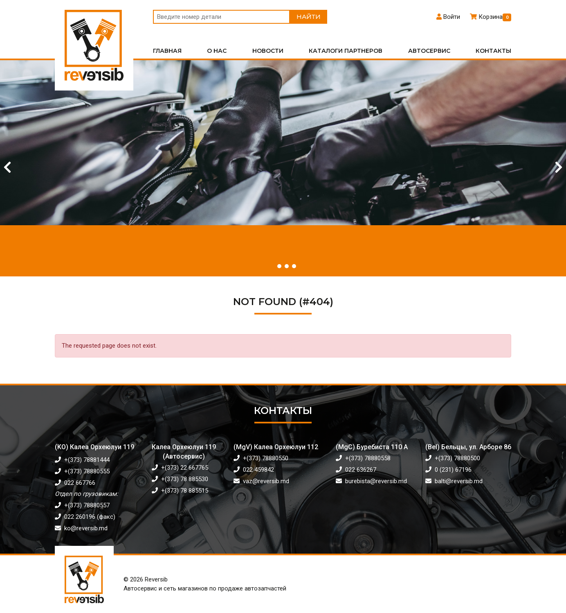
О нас (217, 50)
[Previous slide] (7, 167)
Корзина (490, 16)
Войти (448, 16)
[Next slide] (558, 167)
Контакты (493, 50)
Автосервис (429, 50)
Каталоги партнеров (345, 50)
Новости (267, 50)
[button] (272, 266)
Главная (167, 50)
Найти (308, 16)
